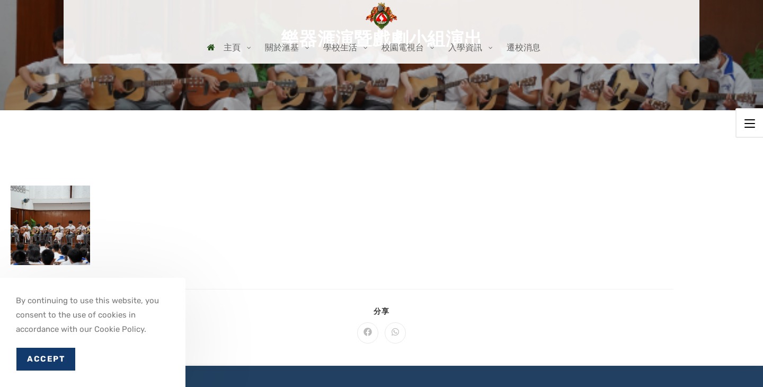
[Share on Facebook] (367, 333)
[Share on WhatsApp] (395, 333)
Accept (46, 359)
